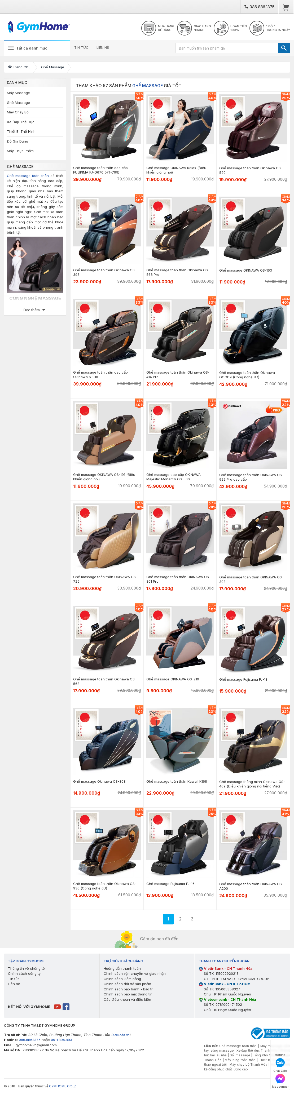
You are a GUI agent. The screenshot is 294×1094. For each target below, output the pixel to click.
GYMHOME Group (63, 1086)
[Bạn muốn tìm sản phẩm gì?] (226, 48)
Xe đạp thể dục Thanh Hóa (257, 1050)
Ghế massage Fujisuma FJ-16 (170, 884)
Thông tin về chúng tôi (27, 968)
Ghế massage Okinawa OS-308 (99, 781)
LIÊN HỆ (102, 47)
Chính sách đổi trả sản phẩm (127, 984)
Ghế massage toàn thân (28, 176)
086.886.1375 (259, 6)
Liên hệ (14, 984)
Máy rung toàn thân (240, 1060)
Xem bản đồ (121, 1035)
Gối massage (240, 1055)
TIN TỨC (81, 47)
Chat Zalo (280, 1065)
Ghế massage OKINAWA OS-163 (245, 270)
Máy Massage (18, 93)
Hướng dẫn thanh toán (122, 968)
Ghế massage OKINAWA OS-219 (172, 679)
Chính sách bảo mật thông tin (128, 994)
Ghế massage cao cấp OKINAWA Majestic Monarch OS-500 (173, 476)
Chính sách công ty (24, 973)
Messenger (280, 1081)
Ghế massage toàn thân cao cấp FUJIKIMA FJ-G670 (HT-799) (100, 170)
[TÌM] (284, 48)
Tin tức (14, 979)
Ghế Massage (18, 102)
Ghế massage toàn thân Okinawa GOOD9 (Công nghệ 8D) (247, 374)
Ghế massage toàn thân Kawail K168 (176, 781)
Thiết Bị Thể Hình (21, 131)
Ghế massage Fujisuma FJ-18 (243, 679)
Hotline (280, 1049)
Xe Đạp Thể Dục (20, 122)
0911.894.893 (61, 1040)
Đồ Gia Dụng (17, 141)
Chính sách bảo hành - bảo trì (128, 989)
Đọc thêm (32, 310)
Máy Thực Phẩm (20, 151)
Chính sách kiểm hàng (122, 979)
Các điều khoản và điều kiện (127, 999)
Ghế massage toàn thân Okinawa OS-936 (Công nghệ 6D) (104, 886)
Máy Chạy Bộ (18, 112)
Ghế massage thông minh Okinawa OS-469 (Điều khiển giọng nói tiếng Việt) (252, 783)
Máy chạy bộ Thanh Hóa (248, 1064)
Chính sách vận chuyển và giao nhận (135, 973)
